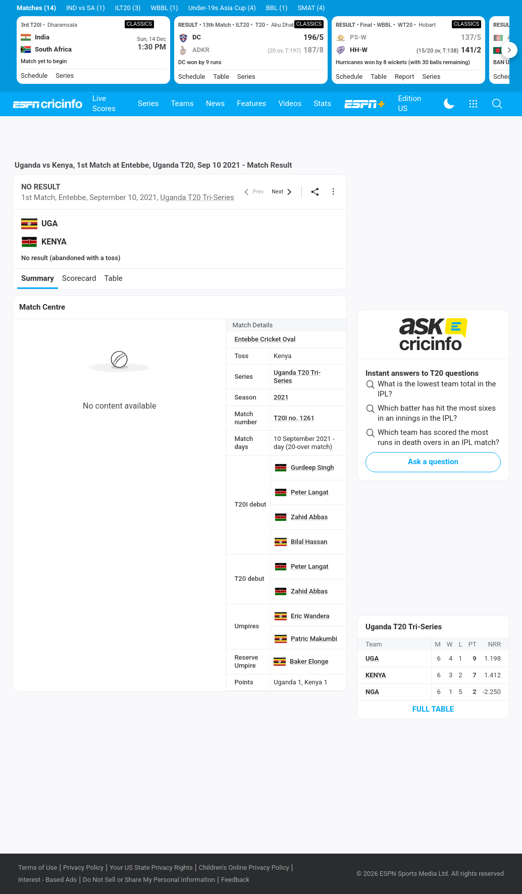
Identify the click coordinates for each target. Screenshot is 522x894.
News (215, 103)
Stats (322, 103)
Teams (182, 103)
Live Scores (104, 103)
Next (509, 50)
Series (148, 103)
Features (251, 103)
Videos (289, 103)
